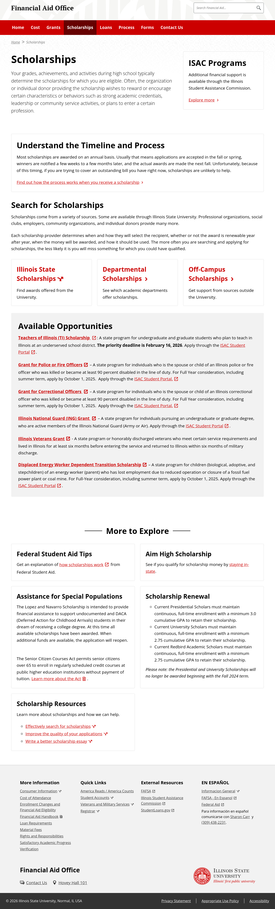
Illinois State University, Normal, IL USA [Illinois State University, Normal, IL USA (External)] (50, 900)
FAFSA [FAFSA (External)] (146, 791)
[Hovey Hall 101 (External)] (69, 882)
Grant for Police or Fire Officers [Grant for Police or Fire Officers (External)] (50, 365)
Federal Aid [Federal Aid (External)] (211, 804)
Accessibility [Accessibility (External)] (259, 900)
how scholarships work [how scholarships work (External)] (81, 564)
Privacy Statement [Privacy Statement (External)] (176, 900)
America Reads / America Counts (107, 791)
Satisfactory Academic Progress (45, 842)
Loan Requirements (36, 823)
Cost (35, 27)
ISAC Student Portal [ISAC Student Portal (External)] (204, 426)
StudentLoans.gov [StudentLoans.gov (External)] (155, 810)
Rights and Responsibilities (41, 836)
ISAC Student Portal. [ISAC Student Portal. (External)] (153, 379)
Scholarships (80, 27)
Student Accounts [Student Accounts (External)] (94, 797)
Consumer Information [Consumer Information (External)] (38, 791)
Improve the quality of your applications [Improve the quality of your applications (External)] (63, 734)
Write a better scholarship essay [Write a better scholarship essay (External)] (56, 741)
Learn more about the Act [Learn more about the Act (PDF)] (56, 678)
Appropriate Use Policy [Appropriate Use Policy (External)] (220, 900)
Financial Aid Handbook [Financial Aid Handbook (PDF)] (39, 816)
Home (18, 27)
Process (126, 27)
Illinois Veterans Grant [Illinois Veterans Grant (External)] (41, 439)
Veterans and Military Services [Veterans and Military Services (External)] (104, 804)
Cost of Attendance (35, 797)
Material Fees (31, 829)
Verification (29, 849)
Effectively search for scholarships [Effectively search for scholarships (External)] (58, 726)
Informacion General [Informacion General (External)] (218, 791)
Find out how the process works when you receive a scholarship (78, 182)
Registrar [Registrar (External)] (87, 811)
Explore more (202, 100)
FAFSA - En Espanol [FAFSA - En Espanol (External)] (217, 797)
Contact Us (172, 27)
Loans (106, 27)
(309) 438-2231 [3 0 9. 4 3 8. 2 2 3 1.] (214, 822)
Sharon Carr (240, 816)
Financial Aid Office (42, 8)
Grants (53, 27)
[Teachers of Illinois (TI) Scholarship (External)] (57, 338)
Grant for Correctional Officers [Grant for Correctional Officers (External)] (50, 391)
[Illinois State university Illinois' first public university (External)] (224, 876)
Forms (147, 27)
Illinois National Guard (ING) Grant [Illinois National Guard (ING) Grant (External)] (54, 418)
